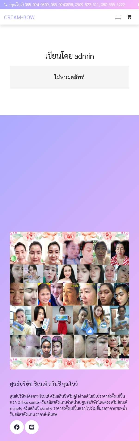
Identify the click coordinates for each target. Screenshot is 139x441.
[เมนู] (118, 17)
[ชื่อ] (32, 427)
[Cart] (129, 17)
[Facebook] (17, 427)
